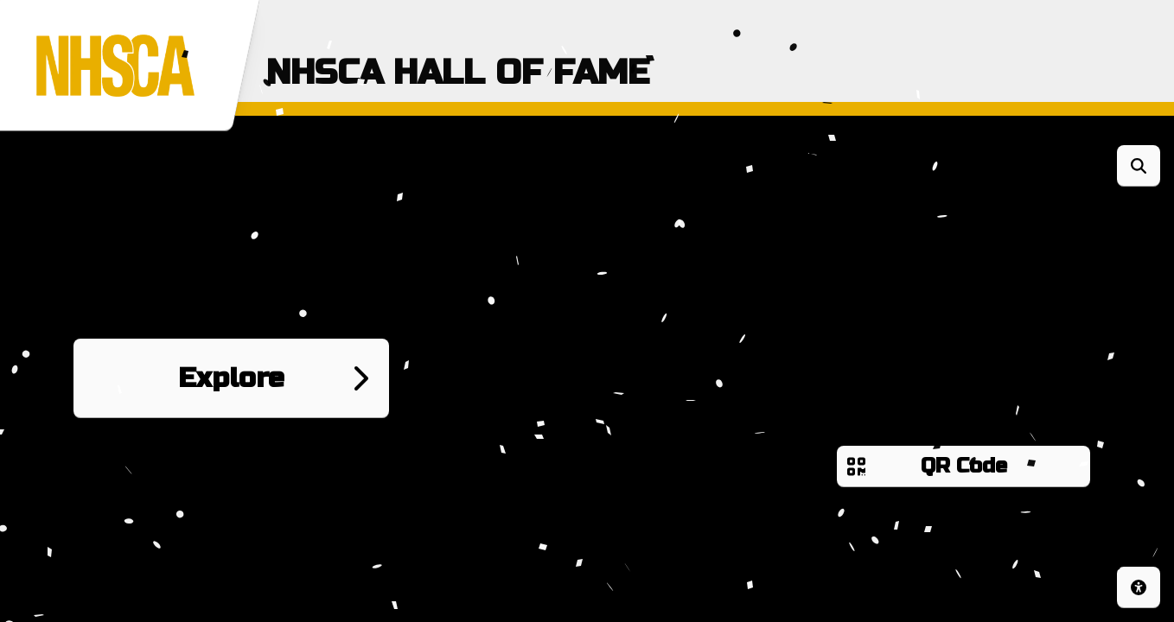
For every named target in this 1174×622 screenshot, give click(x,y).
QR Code (963, 466)
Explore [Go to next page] (231, 378)
